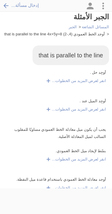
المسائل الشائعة (95, 27)
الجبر (73, 27)
